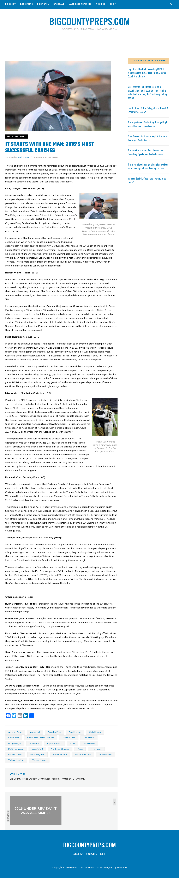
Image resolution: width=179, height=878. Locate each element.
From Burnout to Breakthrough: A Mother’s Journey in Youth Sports (144, 138)
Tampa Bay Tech (83, 754)
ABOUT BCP (78, 854)
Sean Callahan (60, 754)
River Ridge (96, 748)
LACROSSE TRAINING (80, 4)
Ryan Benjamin (37, 754)
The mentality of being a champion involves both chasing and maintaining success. (146, 167)
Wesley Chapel (39, 760)
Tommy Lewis (105, 754)
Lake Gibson (89, 743)
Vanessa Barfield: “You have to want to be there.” (148, 184)
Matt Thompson (15, 748)
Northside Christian (60, 748)
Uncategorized (16, 136)
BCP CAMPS (26, 4)
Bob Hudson (75, 732)
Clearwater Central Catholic (40, 737)
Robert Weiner (15, 754)
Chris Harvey (95, 732)
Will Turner (23, 157)
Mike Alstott (37, 748)
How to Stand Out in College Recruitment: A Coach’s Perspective (145, 109)
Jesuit (72, 743)
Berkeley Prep (54, 732)
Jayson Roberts (54, 743)
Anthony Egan (15, 732)
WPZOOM (122, 867)
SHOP (113, 4)
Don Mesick (89, 737)
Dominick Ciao (68, 737)
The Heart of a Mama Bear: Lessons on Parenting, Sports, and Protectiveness (147, 152)
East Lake (34, 743)
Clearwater (13, 737)
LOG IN (103, 854)
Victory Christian (16, 760)
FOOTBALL (43, 4)
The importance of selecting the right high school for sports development (146, 124)
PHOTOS (100, 4)
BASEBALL (59, 4)
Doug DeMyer (14, 743)
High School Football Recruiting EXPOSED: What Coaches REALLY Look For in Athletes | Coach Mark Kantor (148, 72)
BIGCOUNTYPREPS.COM (89, 20)
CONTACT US (91, 854)
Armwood (35, 732)
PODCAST (10, 4)
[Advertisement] (89, 43)
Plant (80, 748)
